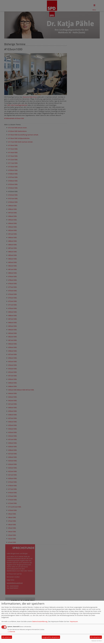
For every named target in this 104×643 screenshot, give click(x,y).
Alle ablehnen (6, 637)
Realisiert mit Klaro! (97, 640)
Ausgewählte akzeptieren (51, 637)
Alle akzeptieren (95, 637)
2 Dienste (11, 632)
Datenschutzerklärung (39, 621)
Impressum (74, 621)
